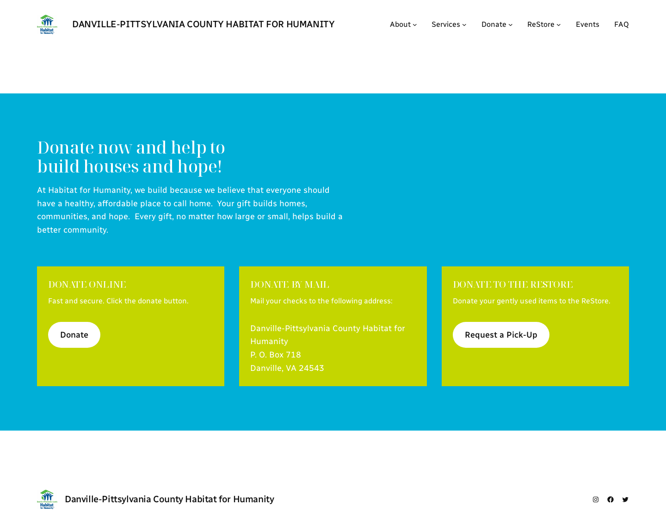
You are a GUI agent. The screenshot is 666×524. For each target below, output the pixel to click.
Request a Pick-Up (501, 335)
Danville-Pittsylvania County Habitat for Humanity (203, 24)
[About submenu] (415, 24)
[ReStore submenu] (558, 24)
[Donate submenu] (510, 24)
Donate (74, 335)
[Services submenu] (464, 24)
